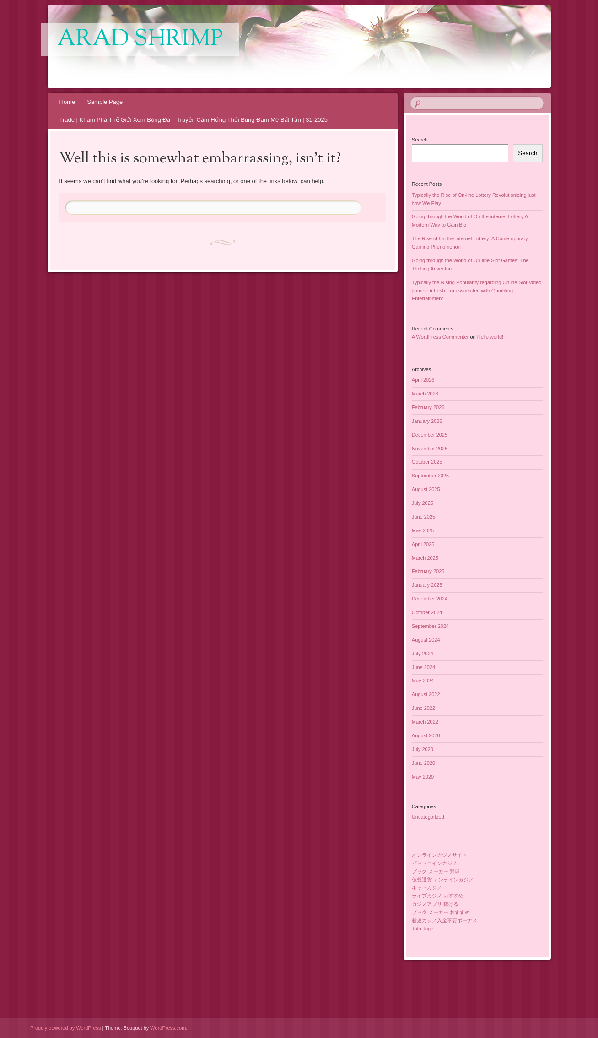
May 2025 (423, 530)
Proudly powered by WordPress (65, 1028)
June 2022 (423, 708)
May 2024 (423, 680)
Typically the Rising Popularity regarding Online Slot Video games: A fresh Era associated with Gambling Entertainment (477, 291)
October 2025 (427, 462)
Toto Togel (423, 928)
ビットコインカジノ (434, 863)
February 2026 (428, 407)
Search (420, 139)
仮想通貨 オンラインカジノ (443, 879)
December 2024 (429, 598)
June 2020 (423, 763)
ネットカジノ (427, 887)
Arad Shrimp (140, 39)
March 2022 (425, 721)
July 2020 (422, 749)
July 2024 (422, 653)
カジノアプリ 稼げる (435, 904)
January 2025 (427, 585)
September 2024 (430, 626)
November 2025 (429, 448)
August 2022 (426, 694)
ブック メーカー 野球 (436, 871)
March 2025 (425, 558)
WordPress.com (168, 1028)
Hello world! (490, 337)
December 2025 (429, 435)
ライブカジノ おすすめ (437, 895)
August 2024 (426, 640)
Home (67, 101)
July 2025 (422, 503)
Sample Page (105, 101)
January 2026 (427, 421)
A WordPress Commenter (440, 337)
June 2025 (423, 516)
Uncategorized (428, 817)
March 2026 (425, 393)
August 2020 (426, 735)
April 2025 (423, 544)
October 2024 (427, 612)
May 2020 (423, 776)
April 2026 (423, 380)
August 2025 (426, 489)
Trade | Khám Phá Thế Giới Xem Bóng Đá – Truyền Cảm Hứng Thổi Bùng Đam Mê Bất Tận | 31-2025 (193, 119)
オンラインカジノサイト (439, 855)
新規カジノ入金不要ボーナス (444, 920)
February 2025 (428, 571)
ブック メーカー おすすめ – (443, 912)
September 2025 (430, 475)
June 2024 (423, 667)
